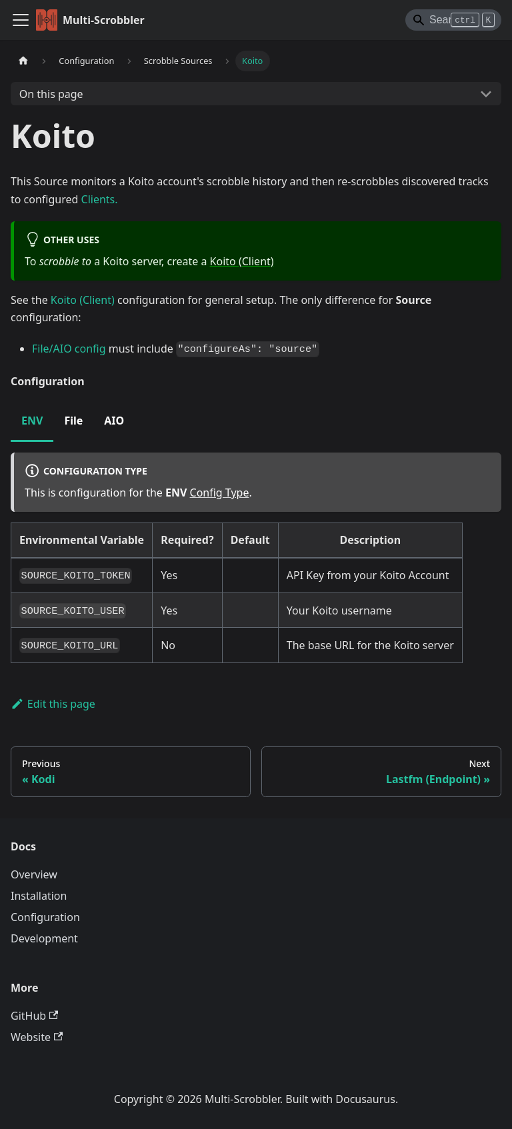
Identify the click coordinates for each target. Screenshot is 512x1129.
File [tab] (73, 420)
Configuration (45, 917)
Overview (34, 874)
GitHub (34, 1015)
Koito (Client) (242, 261)
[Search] (453, 20)
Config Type (219, 492)
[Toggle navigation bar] (21, 20)
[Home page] (23, 61)
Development (44, 938)
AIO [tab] (114, 420)
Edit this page (53, 703)
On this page (51, 94)
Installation (39, 895)
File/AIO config (69, 348)
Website (37, 1037)
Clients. (99, 199)
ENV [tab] (32, 420)
